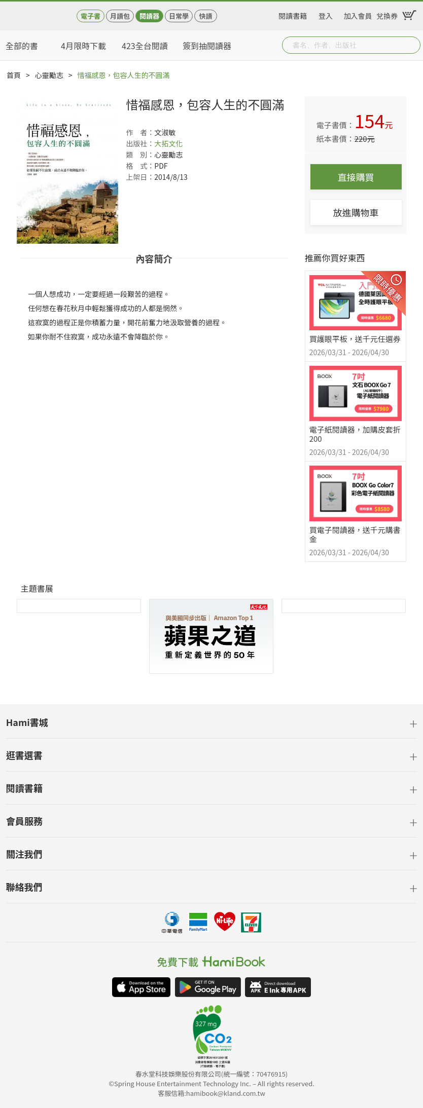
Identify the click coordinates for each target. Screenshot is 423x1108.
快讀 (205, 16)
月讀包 (120, 16)
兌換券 (387, 14)
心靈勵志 (49, 75)
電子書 (90, 16)
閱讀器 (149, 16)
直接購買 (356, 176)
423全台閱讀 (145, 46)
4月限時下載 (83, 46)
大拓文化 (168, 143)
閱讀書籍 (292, 14)
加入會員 (358, 14)
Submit (412, 45)
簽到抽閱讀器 (207, 46)
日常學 (179, 16)
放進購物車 (356, 212)
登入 (326, 14)
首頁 (14, 75)
